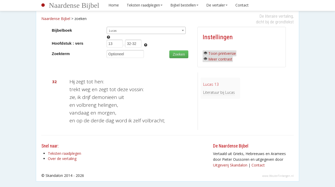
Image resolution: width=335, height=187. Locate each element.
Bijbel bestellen (184, 5)
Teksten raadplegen (145, 5)
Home (113, 5)
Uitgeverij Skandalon (230, 165)
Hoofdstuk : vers (67, 43)
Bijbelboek (62, 30)
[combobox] (146, 30)
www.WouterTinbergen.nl (278, 176)
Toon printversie (222, 53)
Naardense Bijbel (74, 5)
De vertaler (217, 5)
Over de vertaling (62, 158)
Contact (242, 5)
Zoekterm (61, 53)
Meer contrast (220, 59)
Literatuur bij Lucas (219, 92)
